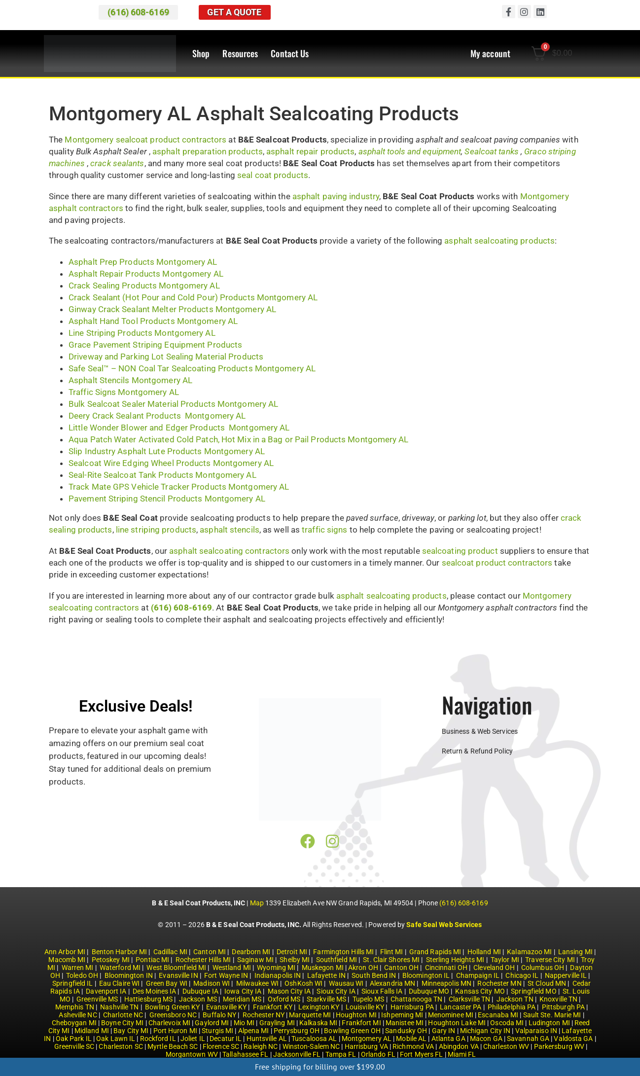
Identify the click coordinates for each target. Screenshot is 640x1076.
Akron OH (363, 967)
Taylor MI (505, 960)
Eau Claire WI (119, 983)
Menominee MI (450, 1015)
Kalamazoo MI (529, 952)
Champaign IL (477, 975)
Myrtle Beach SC (172, 1046)
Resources (240, 53)
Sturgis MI (217, 1031)
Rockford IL (158, 1038)
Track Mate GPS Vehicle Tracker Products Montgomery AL (179, 487)
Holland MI (484, 952)
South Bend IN (374, 975)
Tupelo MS (369, 999)
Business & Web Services (480, 731)
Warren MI (78, 967)
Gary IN (444, 1031)
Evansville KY (226, 1007)
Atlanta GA (448, 1038)
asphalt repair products (310, 151)
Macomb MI (66, 960)
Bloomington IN (129, 975)
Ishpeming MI (402, 1015)
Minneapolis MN (446, 983)
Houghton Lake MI (457, 1023)
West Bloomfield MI (176, 967)
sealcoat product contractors (497, 563)
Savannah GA (528, 1038)
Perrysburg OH (297, 1031)
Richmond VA (413, 1046)
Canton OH (401, 967)
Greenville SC (74, 1046)
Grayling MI (277, 1023)
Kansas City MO (479, 991)
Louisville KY (365, 1007)
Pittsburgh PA (563, 1007)
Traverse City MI (550, 960)
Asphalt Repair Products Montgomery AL (146, 274)
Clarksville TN (469, 999)
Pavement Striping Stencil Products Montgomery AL (167, 498)
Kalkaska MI (318, 1023)
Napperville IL (566, 975)
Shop (201, 53)
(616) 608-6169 (463, 903)
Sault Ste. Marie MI (552, 1015)
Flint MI (391, 952)
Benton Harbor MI (119, 952)
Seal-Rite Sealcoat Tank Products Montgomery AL (162, 475)
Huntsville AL (267, 1038)
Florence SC (221, 1046)
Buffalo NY (219, 1015)
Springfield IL (72, 983)
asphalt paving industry (335, 196)
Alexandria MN (392, 983)
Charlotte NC (123, 1015)
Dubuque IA (200, 991)
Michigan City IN (485, 1031)
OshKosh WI (303, 983)
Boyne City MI (122, 1023)
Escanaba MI (498, 1015)
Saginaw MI (255, 960)
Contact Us (290, 53)
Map (257, 903)
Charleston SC (120, 1046)
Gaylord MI (212, 1023)
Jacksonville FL (297, 1054)
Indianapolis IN (277, 975)
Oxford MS (284, 999)
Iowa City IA (242, 991)
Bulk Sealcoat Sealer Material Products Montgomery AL (173, 404)
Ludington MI (549, 1023)
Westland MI (232, 967)
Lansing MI (575, 952)
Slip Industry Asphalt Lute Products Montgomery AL (167, 451)
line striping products (156, 530)
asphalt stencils (229, 530)
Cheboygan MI (74, 1023)
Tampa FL (340, 1054)
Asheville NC (78, 1015)
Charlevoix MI (169, 1023)
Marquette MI (310, 1015)
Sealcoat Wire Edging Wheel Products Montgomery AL (171, 463)
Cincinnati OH (446, 967)
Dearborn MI (251, 952)
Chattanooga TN (416, 999)
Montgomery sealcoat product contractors (145, 139)
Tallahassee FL (245, 1054)
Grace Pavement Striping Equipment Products (155, 345)
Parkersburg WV (559, 1046)
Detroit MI (292, 952)
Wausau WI (346, 983)
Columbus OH (542, 967)
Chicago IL (521, 975)
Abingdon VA (459, 1046)
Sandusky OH (406, 1031)
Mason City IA (289, 991)
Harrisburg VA (366, 1046)
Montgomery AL (366, 1038)
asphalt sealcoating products (499, 241)
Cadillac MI (170, 952)
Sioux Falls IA (381, 991)
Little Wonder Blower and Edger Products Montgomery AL (179, 427)
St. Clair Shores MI (391, 960)
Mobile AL (411, 1038)
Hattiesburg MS (148, 999)
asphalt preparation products (207, 151)
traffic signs (324, 530)
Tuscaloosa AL (314, 1038)
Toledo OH (82, 975)
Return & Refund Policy (477, 751)
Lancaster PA (460, 1007)
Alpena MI (253, 1031)
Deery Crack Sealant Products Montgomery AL (157, 416)
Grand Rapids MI (435, 952)
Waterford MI (120, 967)
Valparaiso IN (536, 1031)
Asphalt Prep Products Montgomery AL (143, 262)
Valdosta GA (573, 1038)
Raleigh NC (261, 1046)
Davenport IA (106, 991)
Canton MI (209, 952)
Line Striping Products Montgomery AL (142, 333)
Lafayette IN (326, 975)
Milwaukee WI (257, 983)
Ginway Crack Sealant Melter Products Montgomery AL (172, 309)
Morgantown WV (192, 1054)
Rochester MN (499, 983)
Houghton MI (356, 1015)
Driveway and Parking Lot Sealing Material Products (166, 356)
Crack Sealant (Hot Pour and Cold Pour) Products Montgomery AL (193, 297)
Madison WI (211, 983)
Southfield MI (336, 960)
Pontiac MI (152, 960)
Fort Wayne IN (226, 975)
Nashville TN (119, 1007)
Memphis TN (74, 1007)
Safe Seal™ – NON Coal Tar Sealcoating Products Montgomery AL (192, 368)
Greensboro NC (173, 1015)
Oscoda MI (507, 1023)
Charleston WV (506, 1046)
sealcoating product (460, 551)
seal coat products (272, 175)
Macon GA (486, 1038)
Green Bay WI (166, 983)
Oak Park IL (74, 1038)
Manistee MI (405, 1023)
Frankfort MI (361, 1023)
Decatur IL (226, 1038)
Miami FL (462, 1054)
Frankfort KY (272, 1007)
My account (490, 53)
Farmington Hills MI (343, 952)
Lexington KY (318, 1007)
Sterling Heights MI (455, 960)
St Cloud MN (547, 983)
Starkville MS (326, 999)
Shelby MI (295, 960)
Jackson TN (515, 999)
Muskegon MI (323, 967)
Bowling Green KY (172, 1007)
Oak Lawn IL (115, 1038)
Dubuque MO (429, 991)
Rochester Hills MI (203, 960)
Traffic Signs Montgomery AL (124, 392)
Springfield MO (533, 991)
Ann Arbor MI (64, 952)
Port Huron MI (175, 1031)
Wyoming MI (276, 967)
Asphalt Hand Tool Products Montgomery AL (153, 321)
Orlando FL (378, 1054)
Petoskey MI (111, 960)
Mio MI (244, 1023)
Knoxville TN (558, 999)
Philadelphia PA (512, 1007)
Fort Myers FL (421, 1054)
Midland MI (91, 1031)
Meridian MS (242, 999)
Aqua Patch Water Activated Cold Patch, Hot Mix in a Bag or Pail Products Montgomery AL (239, 439)
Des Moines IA (154, 991)
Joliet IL (192, 1038)
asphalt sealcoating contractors (229, 551)
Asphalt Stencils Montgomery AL (130, 380)
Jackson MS (198, 999)
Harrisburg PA (412, 1007)
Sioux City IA (336, 991)
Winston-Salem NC (311, 1046)
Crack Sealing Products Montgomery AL (144, 285)
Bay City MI (130, 1031)
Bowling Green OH (352, 1031)
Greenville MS (97, 999)
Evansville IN (178, 975)
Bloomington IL (426, 975)
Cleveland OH (494, 967)
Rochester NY (263, 1015)
